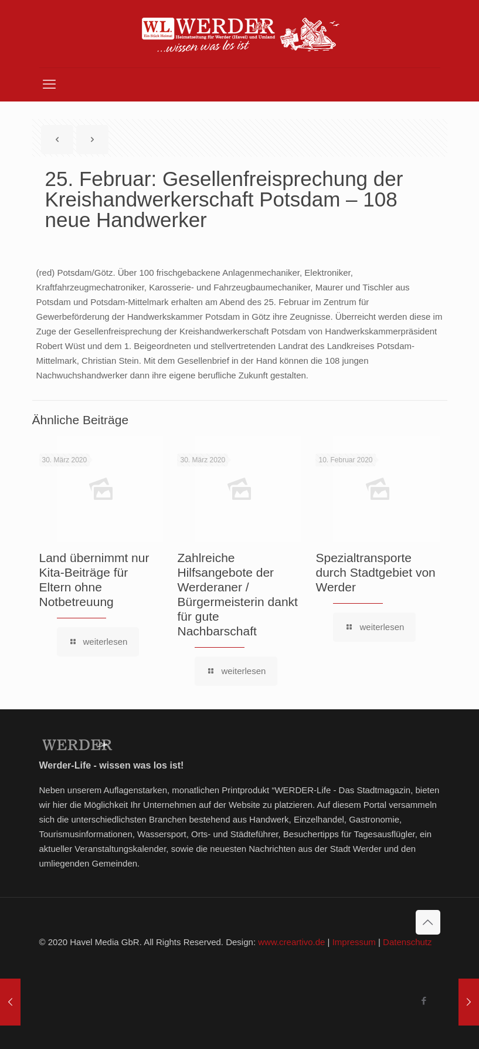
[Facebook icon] (424, 1001)
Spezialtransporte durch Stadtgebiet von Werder (375, 572)
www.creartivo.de (291, 942)
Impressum (354, 942)
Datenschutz (407, 942)
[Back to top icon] (428, 922)
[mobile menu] (49, 84)
